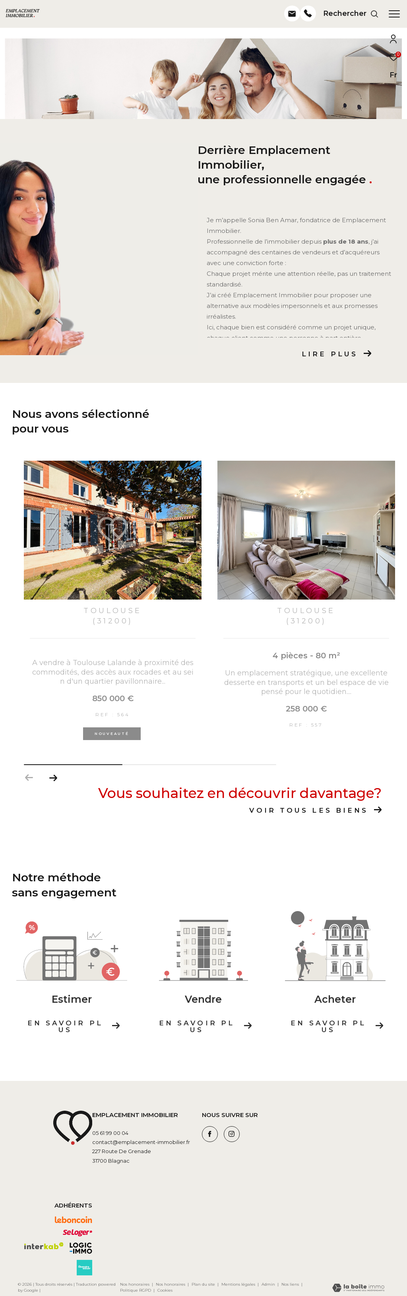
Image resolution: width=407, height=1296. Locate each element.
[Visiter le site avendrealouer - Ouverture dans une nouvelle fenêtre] (84, 1267)
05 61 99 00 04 (110, 1133)
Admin (269, 1284)
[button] (53, 777)
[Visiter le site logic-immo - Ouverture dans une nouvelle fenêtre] (81, 1248)
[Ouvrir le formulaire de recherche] (351, 14)
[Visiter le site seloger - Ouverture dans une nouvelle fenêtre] (77, 1232)
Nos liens (290, 1284)
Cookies (164, 1290)
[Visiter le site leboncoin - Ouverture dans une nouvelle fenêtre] (73, 1219)
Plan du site (204, 1284)
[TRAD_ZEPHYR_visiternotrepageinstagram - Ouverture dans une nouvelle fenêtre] (232, 1134)
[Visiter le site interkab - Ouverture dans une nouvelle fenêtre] (44, 1246)
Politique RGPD (135, 1290)
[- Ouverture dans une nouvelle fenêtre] (292, 22)
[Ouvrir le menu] (394, 14)
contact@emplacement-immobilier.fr (141, 1142)
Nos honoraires (134, 1284)
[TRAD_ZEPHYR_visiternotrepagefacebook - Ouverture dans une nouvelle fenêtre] (210, 1134)
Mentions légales (238, 1284)
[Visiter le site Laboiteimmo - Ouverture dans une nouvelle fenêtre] (358, 1288)
